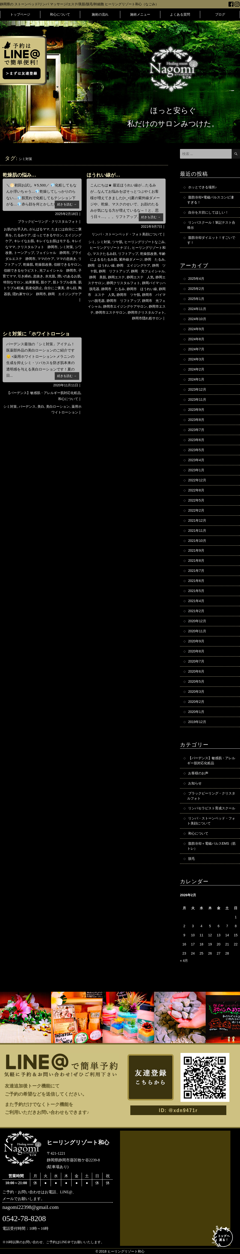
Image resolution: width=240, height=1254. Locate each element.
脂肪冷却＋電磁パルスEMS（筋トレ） (211, 846)
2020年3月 (196, 692)
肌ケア (46, 282)
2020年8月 (196, 652)
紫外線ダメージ (131, 259)
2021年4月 (196, 601)
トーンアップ (24, 253)
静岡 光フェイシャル (148, 271)
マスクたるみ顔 (104, 254)
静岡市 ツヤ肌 (128, 295)
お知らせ (195, 783)
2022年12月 (197, 480)
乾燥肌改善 (43, 264)
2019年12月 (197, 722)
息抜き (38, 276)
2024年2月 (196, 369)
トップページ (20, 14)
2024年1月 (196, 380)
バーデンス (27, 406)
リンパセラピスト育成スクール (211, 809)
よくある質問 (180, 14)
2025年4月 (196, 279)
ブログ (220, 14)
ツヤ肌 (117, 242)
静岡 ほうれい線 (101, 265)
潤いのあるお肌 (69, 276)
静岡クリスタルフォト (123, 283)
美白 (40, 406)
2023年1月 (196, 470)
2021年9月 (196, 551)
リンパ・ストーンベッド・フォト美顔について (127, 234)
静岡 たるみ (154, 259)
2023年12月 (197, 390)
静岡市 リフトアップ (123, 301)
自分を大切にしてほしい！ (208, 212)
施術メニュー (140, 14)
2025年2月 (196, 289)
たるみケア (22, 235)
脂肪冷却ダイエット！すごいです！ (211, 240)
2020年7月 (196, 662)
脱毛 (191, 859)
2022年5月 (196, 500)
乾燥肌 (28, 264)
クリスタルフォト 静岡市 (37, 247)
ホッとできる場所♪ (202, 187)
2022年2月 (196, 511)
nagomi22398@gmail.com (30, 1208)
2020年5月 (196, 682)
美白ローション (58, 406)
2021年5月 (196, 591)
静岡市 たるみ (113, 289)
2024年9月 (196, 329)
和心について (60, 14)
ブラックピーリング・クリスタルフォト (48, 221)
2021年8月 (196, 561)
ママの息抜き (66, 259)
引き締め (24, 276)
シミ (91, 242)
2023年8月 (196, 420)
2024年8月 (196, 339)
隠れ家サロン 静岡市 (29, 294)
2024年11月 (197, 309)
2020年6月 (196, 672)
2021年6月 (196, 581)
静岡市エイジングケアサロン (125, 306)
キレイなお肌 (24, 241)
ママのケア (45, 259)
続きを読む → (67, 204)
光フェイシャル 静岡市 (57, 270)
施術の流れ (100, 14)
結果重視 (32, 282)
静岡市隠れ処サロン (147, 318)
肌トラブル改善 (64, 282)
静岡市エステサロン (111, 312)
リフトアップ (128, 254)
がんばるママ (39, 229)
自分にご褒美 (54, 288)
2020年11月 (197, 631)
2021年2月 (196, 611)
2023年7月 (196, 430)
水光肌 (50, 276)
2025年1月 (196, 299)
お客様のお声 (198, 773)
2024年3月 (196, 359)
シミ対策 (66, 247)
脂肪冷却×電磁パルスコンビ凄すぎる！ (210, 199)
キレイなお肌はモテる (53, 241)
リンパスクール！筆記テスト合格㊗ (211, 225)
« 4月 (184, 961)
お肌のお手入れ (15, 229)
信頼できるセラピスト (20, 270)
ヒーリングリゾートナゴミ (110, 248)
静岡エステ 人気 (140, 277)
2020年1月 (196, 712)
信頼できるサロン (67, 264)
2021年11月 (197, 531)
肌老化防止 (33, 288)
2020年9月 (196, 642)
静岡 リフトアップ (114, 271)
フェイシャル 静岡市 (53, 253)
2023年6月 (196, 440)
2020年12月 (197, 621)
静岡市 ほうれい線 (142, 289)
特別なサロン (13, 282)
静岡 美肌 (97, 277)
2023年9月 (196, 410)
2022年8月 (196, 490)
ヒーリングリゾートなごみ (144, 242)
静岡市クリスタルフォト (146, 312)
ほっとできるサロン (48, 235)
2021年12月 (197, 521)
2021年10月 (197, 541)
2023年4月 (196, 460)
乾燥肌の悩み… (19, 175)
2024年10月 (197, 319)
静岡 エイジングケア (65, 294)
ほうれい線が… (103, 175)
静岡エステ (116, 277)
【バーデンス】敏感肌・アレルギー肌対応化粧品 (44, 393)
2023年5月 (196, 450)
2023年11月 (197, 400)
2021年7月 (196, 571)
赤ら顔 (71, 288)
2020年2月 (196, 702)
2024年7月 (196, 349)
